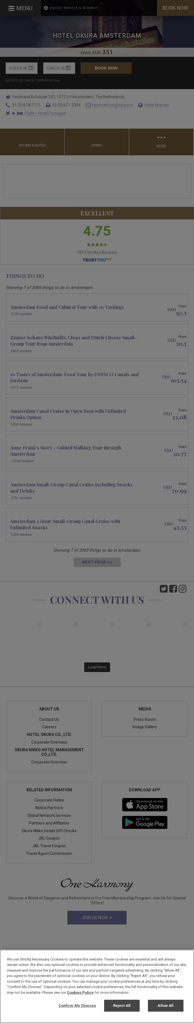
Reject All (122, 1005)
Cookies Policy (80, 992)
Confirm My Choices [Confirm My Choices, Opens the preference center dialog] (77, 1005)
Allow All (166, 1005)
